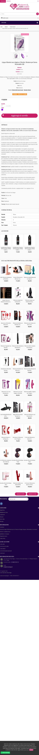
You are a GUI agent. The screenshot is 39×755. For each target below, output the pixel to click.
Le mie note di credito (4, 546)
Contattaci (8, 1)
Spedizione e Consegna (4, 534)
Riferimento (19, 67)
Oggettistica (2, 510)
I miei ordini (2, 544)
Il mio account (4, 542)
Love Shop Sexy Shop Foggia (5, 572)
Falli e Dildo (2, 519)
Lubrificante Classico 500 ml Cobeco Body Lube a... (30, 249)
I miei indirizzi (2, 548)
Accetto (31, 749)
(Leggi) (33, 745)
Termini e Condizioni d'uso (5, 531)
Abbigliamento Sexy (4, 512)
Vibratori (1, 517)
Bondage (1, 521)
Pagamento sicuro (3, 536)
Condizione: (18, 69)
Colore (2, 107)
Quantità (3, 103)
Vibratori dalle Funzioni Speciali (17, 90)
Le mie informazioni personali (6, 551)
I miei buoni (2, 553)
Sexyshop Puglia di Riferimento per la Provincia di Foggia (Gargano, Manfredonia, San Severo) (18, 529)
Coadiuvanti (2, 514)
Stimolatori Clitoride (27, 90)
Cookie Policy (2, 538)
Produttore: (18, 71)
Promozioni (3, 1)
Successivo (27, 56)
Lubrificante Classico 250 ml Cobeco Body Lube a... (18, 249)
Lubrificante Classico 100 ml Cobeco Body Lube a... (6, 249)
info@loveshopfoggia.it (8, 567)
